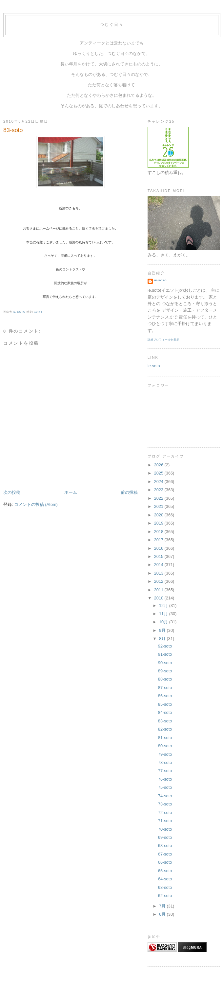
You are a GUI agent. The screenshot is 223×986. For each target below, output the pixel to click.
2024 (159, 481)
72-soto (165, 812)
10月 (164, 621)
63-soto (165, 887)
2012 (159, 581)
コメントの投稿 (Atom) (36, 504)
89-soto (165, 670)
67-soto (165, 854)
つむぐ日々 (112, 24)
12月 (164, 605)
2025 (159, 473)
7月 (163, 906)
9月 (163, 630)
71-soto (165, 820)
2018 (159, 531)
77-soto (165, 770)
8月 (163, 638)
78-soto (165, 762)
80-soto (165, 745)
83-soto (165, 720)
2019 (159, 523)
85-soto (165, 704)
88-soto (165, 679)
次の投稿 (11, 492)
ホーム (70, 492)
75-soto (165, 787)
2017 (159, 539)
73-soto (165, 804)
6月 (163, 914)
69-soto (165, 837)
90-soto (165, 662)
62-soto (165, 895)
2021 (159, 506)
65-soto (165, 870)
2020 (159, 514)
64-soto (165, 878)
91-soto (165, 654)
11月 (164, 613)
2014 (159, 564)
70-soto (165, 829)
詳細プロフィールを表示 (163, 339)
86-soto (165, 695)
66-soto (165, 862)
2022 (159, 498)
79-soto (165, 754)
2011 (159, 589)
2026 (159, 464)
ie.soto (154, 365)
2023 (159, 489)
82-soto (165, 729)
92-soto (165, 646)
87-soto (165, 687)
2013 (159, 573)
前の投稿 (129, 492)
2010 (159, 598)
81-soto (165, 737)
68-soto (165, 845)
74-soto (165, 795)
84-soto (165, 712)
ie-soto (160, 280)
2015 (159, 556)
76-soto (165, 779)
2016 (159, 548)
